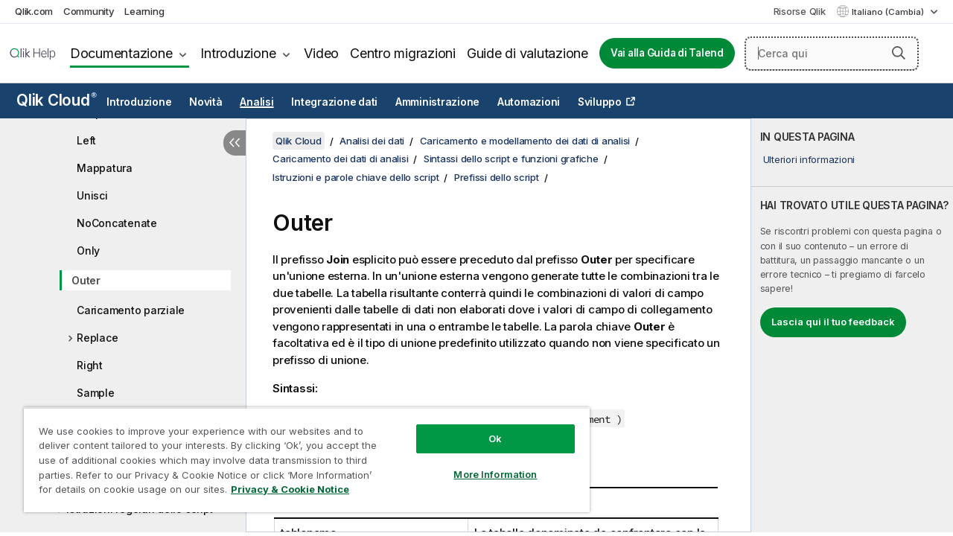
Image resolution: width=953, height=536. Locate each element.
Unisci (92, 195)
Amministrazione (437, 102)
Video (321, 53)
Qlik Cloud (56, 100)
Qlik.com (34, 11)
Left (86, 140)
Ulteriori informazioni (809, 159)
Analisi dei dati (372, 141)
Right (90, 365)
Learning (144, 11)
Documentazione (121, 53)
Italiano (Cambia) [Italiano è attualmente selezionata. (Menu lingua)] (889, 12)
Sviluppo (600, 102)
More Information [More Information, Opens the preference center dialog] (484, 463)
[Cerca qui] (831, 53)
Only (88, 250)
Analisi (256, 102)
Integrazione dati (334, 102)
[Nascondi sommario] (234, 143)
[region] (300, 454)
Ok (484, 427)
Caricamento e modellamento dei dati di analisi (525, 141)
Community (89, 11)
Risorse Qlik (800, 11)
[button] (898, 52)
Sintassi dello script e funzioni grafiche (511, 159)
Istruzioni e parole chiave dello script (355, 177)
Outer (86, 280)
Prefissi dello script (496, 177)
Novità (206, 102)
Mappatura (105, 168)
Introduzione (237, 53)
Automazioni (528, 102)
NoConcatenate (117, 223)
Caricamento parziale (131, 310)
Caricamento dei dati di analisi (340, 159)
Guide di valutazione (527, 53)
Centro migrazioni (403, 53)
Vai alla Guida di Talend (667, 53)
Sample (96, 392)
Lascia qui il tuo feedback (833, 322)
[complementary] (852, 325)
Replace (97, 337)
